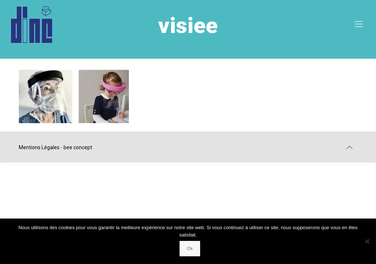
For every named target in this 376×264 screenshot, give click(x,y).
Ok (190, 248)
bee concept (78, 147)
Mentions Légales (39, 147)
